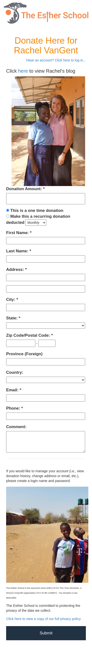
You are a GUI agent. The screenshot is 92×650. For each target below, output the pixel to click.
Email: (13, 390)
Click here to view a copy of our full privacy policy (43, 619)
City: (11, 299)
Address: (15, 269)
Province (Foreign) (24, 354)
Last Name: (17, 251)
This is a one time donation (36, 210)
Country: (14, 372)
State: (12, 318)
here (23, 71)
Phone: (13, 408)
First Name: (18, 232)
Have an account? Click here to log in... (56, 60)
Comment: (16, 426)
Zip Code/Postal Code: (28, 335)
